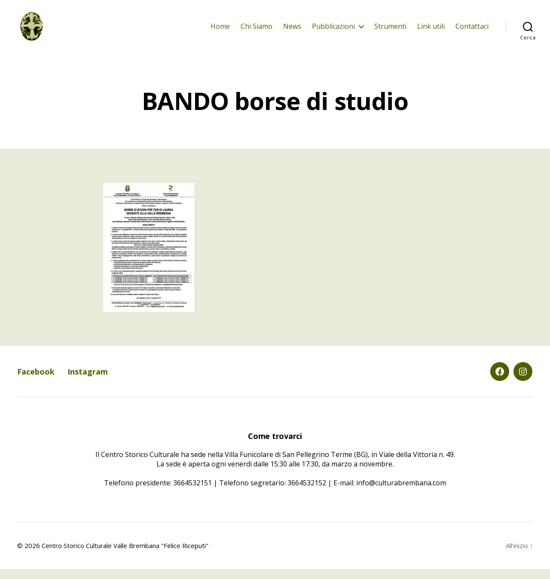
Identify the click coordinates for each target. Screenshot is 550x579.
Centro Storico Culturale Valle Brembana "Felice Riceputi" (125, 555)
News (292, 31)
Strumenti (390, 31)
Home (220, 31)
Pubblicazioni (333, 31)
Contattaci (472, 31)
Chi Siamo (256, 31)
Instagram (87, 382)
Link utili (431, 31)
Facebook (36, 382)
